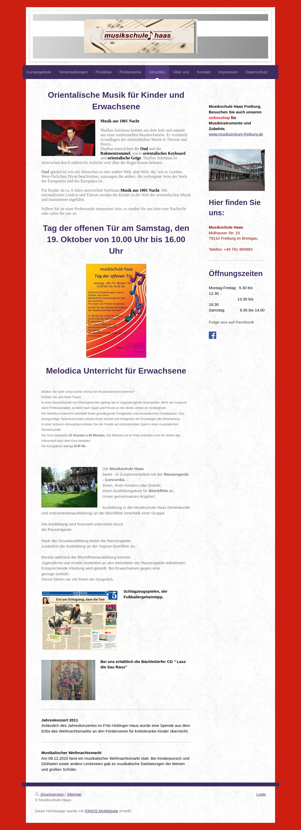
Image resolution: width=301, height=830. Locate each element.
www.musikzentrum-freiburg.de (236, 134)
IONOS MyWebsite (101, 811)
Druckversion (50, 794)
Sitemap (74, 794)
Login (261, 794)
